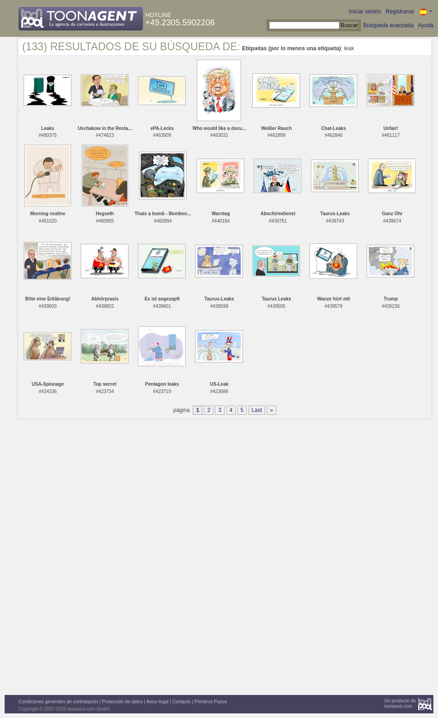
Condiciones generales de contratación (58, 701)
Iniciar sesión (365, 11)
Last (257, 410)
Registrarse (399, 11)
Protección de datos (122, 701)
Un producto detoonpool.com (400, 703)
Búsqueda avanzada (388, 25)
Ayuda (425, 25)
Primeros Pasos (211, 701)
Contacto (181, 701)
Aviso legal (157, 701)
